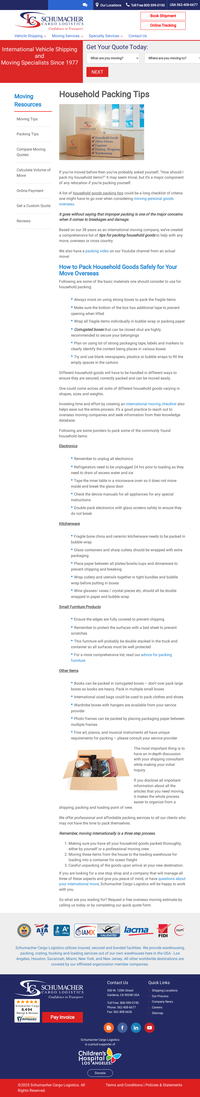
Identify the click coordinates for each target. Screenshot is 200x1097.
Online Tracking (163, 25)
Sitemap (155, 1013)
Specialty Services (104, 36)
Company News (160, 1001)
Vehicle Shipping (29, 36)
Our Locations (110, 5)
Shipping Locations (163, 990)
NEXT (97, 72)
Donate (100, 1073)
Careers (155, 1007)
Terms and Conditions (124, 1085)
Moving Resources (27, 100)
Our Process (158, 996)
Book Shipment (163, 16)
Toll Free (145, 5)
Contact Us (138, 36)
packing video (97, 251)
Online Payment (30, 190)
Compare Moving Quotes (31, 152)
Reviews (23, 221)
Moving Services (66, 36)
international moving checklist (151, 404)
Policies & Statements (163, 1085)
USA (184, 5)
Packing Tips (28, 134)
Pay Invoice (62, 1017)
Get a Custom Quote (33, 205)
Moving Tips (27, 119)
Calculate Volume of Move (34, 173)
